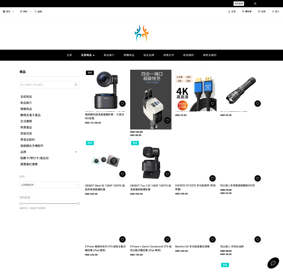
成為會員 (238, 3)
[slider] (20, 203)
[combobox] (49, 184)
